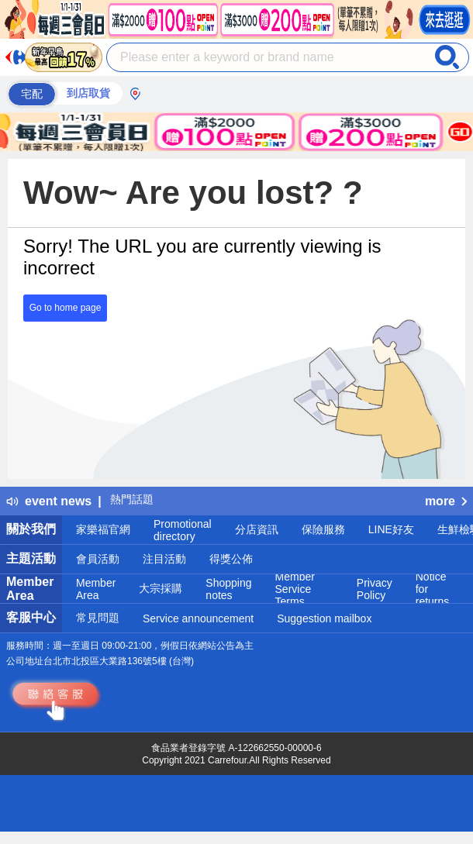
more (446, 501)
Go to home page (65, 307)
